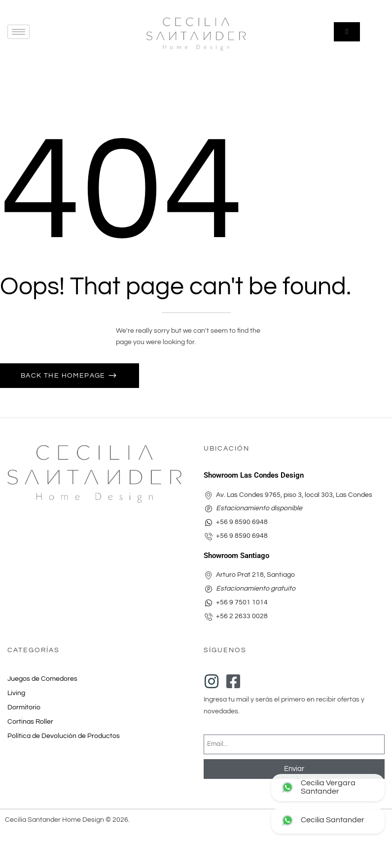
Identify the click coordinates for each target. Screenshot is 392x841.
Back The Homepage (64, 375)
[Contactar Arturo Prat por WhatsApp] (328, 820)
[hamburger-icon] (18, 32)
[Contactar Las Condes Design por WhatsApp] (328, 787)
